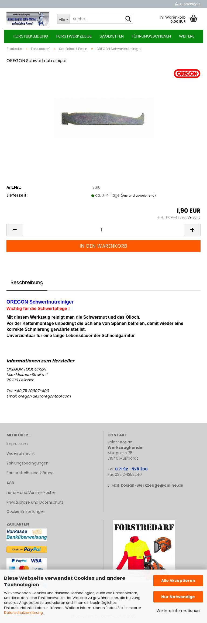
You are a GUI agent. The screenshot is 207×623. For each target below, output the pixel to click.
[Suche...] (63, 19)
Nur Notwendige (178, 597)
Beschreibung (27, 282)
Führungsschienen (151, 36)
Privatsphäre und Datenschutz (35, 502)
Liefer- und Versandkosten (31, 492)
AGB (10, 483)
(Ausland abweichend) (138, 195)
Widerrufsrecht (20, 453)
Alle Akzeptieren (178, 580)
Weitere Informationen (178, 610)
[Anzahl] (103, 230)
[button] (14, 230)
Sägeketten (112, 36)
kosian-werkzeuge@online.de (152, 485)
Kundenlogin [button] (188, 4)
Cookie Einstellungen (25, 511)
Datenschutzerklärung (23, 612)
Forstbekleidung (30, 36)
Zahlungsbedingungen (27, 463)
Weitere (186, 36)
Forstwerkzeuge (74, 36)
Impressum (17, 443)
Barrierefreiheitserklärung (30, 473)
